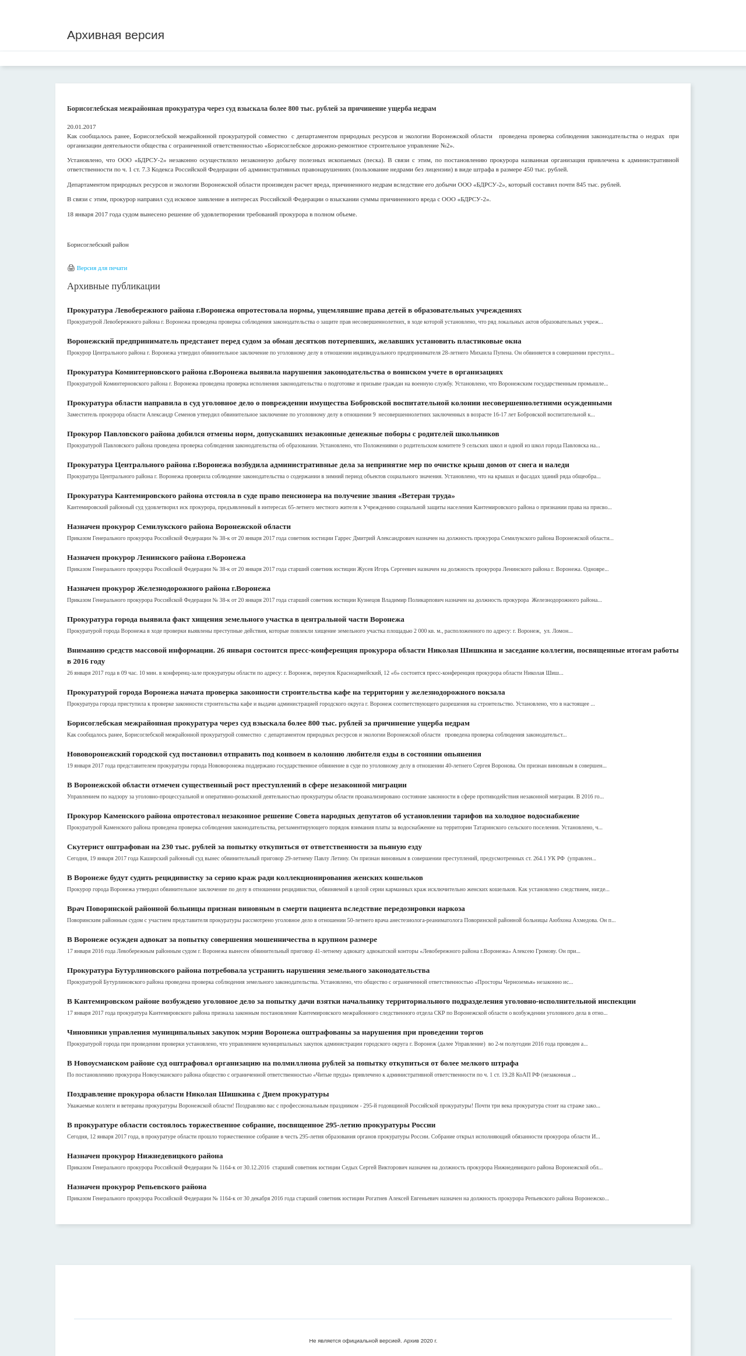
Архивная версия (115, 34)
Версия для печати (102, 267)
